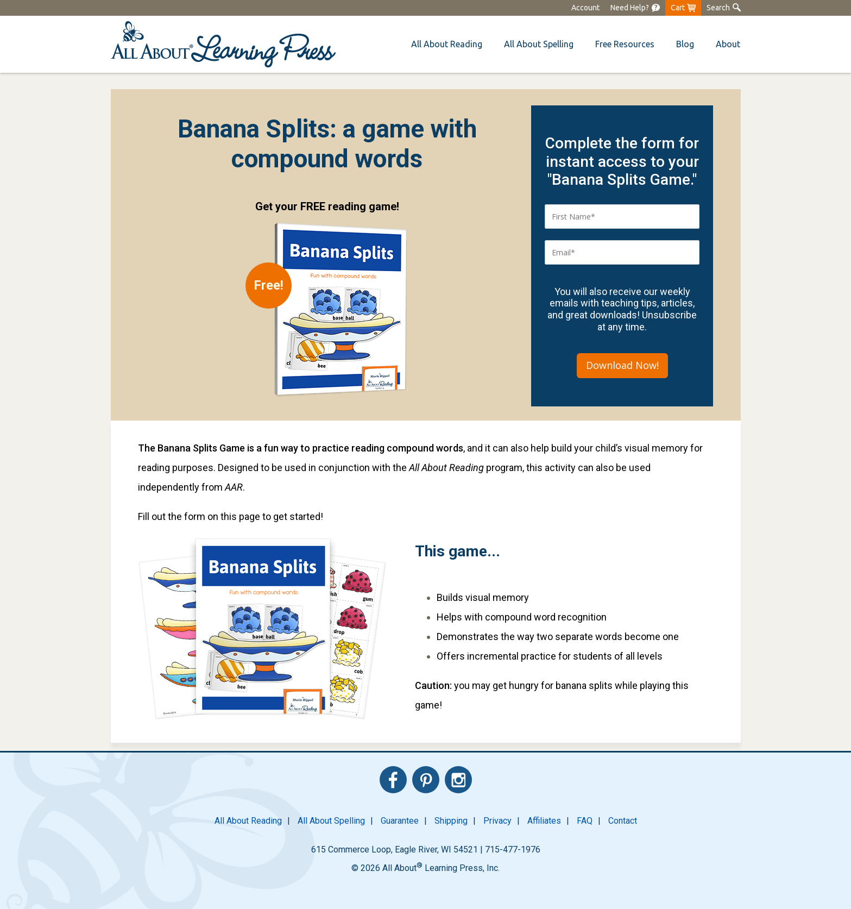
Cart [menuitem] (678, 7)
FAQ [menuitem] (584, 821)
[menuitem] (635, 8)
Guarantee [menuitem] (400, 821)
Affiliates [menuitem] (544, 821)
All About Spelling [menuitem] (331, 821)
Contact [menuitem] (622, 821)
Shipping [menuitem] (451, 821)
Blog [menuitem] (685, 44)
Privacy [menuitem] (497, 821)
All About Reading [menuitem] (248, 821)
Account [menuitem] (585, 7)
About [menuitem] (728, 44)
